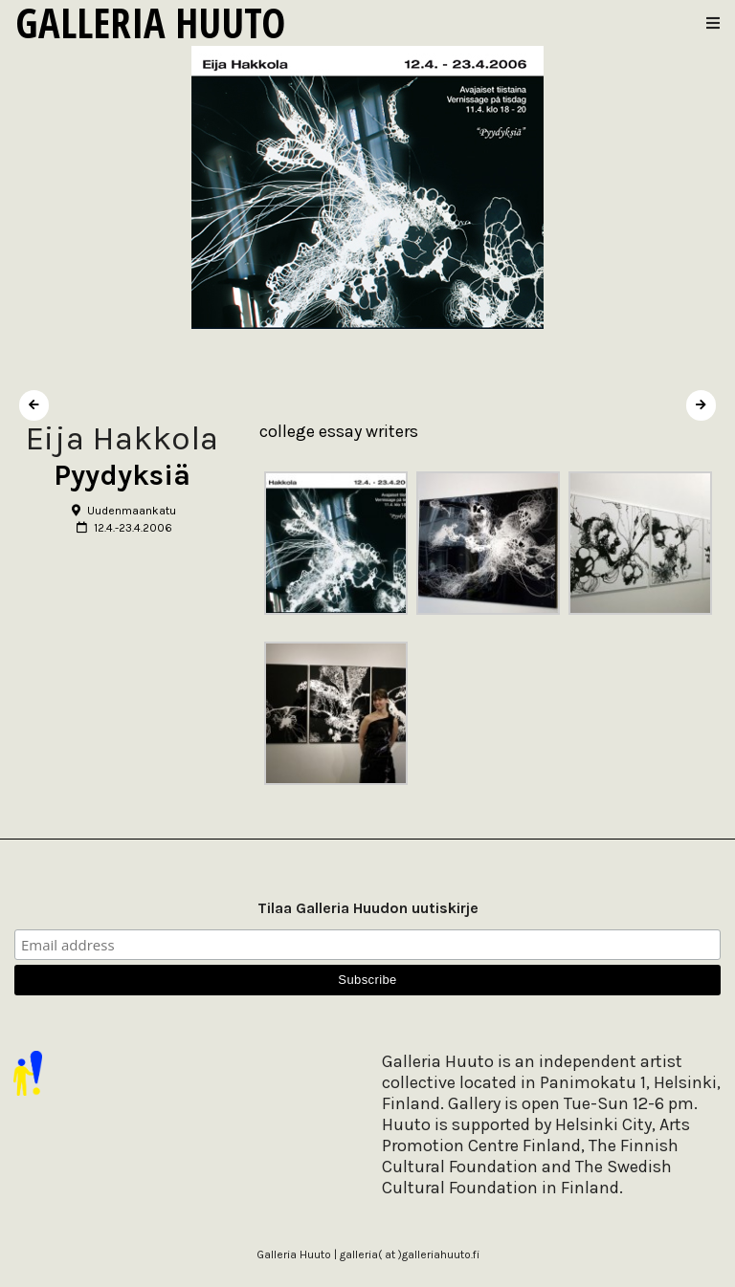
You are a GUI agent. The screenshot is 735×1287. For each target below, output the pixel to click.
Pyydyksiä (122, 475)
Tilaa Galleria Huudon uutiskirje (368, 908)
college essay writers (338, 431)
